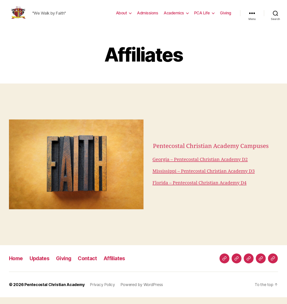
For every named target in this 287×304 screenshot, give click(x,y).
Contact (92, 265)
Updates (41, 265)
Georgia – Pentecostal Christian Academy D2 (201, 166)
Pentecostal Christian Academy (55, 291)
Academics (174, 16)
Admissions (147, 16)
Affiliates (120, 265)
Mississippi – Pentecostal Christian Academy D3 (205, 178)
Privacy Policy (104, 291)
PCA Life (202, 16)
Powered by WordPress (143, 291)
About (121, 16)
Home (16, 265)
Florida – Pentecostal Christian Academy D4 (200, 190)
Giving (225, 16)
